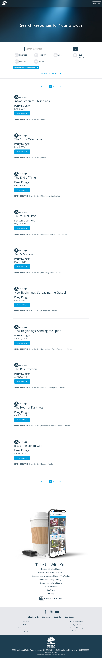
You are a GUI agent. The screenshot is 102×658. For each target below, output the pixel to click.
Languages (25, 631)
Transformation (58, 349)
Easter (60, 426)
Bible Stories (34, 119)
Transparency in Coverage (51, 652)
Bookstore (25, 622)
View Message (22, 113)
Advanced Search (51, 73)
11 (60, 86)
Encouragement (47, 272)
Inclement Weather (76, 622)
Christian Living (47, 196)
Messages (46, 617)
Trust (58, 234)
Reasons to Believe (48, 426)
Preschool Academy (76, 628)
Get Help (57, 617)
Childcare (25, 625)
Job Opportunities (76, 625)
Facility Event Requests (25, 628)
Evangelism (45, 311)
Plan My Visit (33, 617)
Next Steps (69, 617)
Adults (43, 119)
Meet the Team (76, 631)
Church (44, 387)
